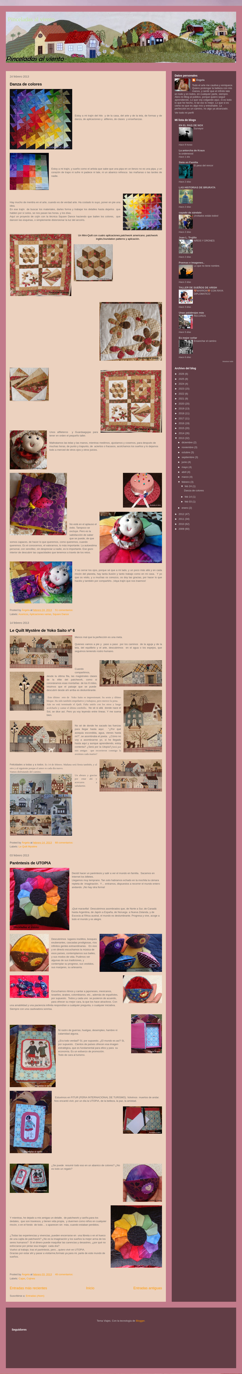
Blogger (140, 1320)
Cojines (31, 1278)
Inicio (90, 1288)
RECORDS (200, 316)
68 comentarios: (64, 842)
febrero (186, 481)
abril (184, 472)
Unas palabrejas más (191, 312)
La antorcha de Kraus (192, 150)
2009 (182, 528)
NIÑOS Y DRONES (204, 240)
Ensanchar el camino (205, 341)
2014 (182, 433)
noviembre (188, 447)
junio (185, 462)
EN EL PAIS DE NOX (191, 125)
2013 (182, 438)
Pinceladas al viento (31, 19)
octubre (186, 452)
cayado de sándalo (190, 212)
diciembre (187, 442)
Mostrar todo (227, 361)
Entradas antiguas (147, 1288)
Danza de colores (26, 84)
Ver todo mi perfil (184, 112)
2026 (182, 373)
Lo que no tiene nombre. (207, 265)
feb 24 (188, 486)
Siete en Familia (188, 162)
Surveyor (198, 128)
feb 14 (188, 496)
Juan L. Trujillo (188, 237)
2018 (182, 413)
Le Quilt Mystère (28, 846)
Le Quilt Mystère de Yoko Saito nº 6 (42, 630)
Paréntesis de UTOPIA (30, 863)
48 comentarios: (64, 1274)
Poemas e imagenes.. (192, 262)
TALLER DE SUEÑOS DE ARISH (198, 287)
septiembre (188, 457)
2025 (182, 378)
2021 (182, 398)
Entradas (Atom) (35, 1295)
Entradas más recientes (28, 1288)
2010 (182, 524)
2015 (182, 428)
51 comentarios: (64, 610)
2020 (182, 403)
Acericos (23, 614)
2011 (182, 518)
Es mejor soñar (188, 337)
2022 (182, 393)
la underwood (186, 153)
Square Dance (61, 614)
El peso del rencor (203, 165)
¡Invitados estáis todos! (206, 215)
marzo (186, 476)
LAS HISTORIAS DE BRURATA (197, 187)
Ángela (200, 79)
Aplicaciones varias (40, 614)
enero (185, 507)
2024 (182, 383)
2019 (182, 408)
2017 (182, 418)
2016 (182, 423)
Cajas (22, 1278)
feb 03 (188, 501)
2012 (182, 514)
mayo (185, 467)
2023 (182, 388)
